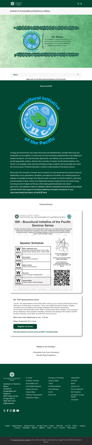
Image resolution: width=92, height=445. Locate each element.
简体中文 (34, 428)
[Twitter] (4, 411)
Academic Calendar (32, 380)
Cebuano (17, 428)
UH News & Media (54, 386)
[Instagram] (11, 411)
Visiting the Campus (32, 397)
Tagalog (82, 426)
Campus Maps (30, 392)
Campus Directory (32, 389)
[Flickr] (14, 411)
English (7, 426)
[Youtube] (17, 411)
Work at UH (52, 395)
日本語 (49, 428)
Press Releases (53, 389)
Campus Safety (53, 380)
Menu (46, 74)
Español (62, 428)
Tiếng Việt (59, 426)
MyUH (73, 383)
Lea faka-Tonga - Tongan (45, 426)
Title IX (50, 383)
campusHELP (75, 378)
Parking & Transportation (34, 395)
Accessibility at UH (32, 383)
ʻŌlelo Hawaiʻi (71, 428)
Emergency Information (56, 378)
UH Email (74, 380)
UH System (74, 399)
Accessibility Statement (33, 386)
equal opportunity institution (21, 440)
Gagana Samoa (17, 426)
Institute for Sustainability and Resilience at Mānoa (30, 11)
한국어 (55, 428)
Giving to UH (75, 386)
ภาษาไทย (68, 426)
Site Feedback (76, 392)
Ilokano (75, 426)
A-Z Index (29, 378)
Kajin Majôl (26, 428)
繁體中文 (42, 428)
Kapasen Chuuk (29, 426)
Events (50, 392)
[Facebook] (8, 411)
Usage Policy (62, 440)
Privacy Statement (77, 389)
